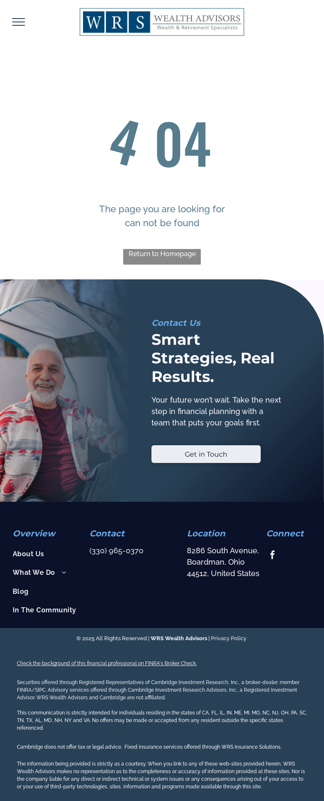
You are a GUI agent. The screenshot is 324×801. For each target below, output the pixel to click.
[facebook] (272, 556)
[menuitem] (48, 554)
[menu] (19, 22)
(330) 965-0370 (116, 550)
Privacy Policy (229, 638)
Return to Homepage (162, 254)
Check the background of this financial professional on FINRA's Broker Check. (107, 663)
